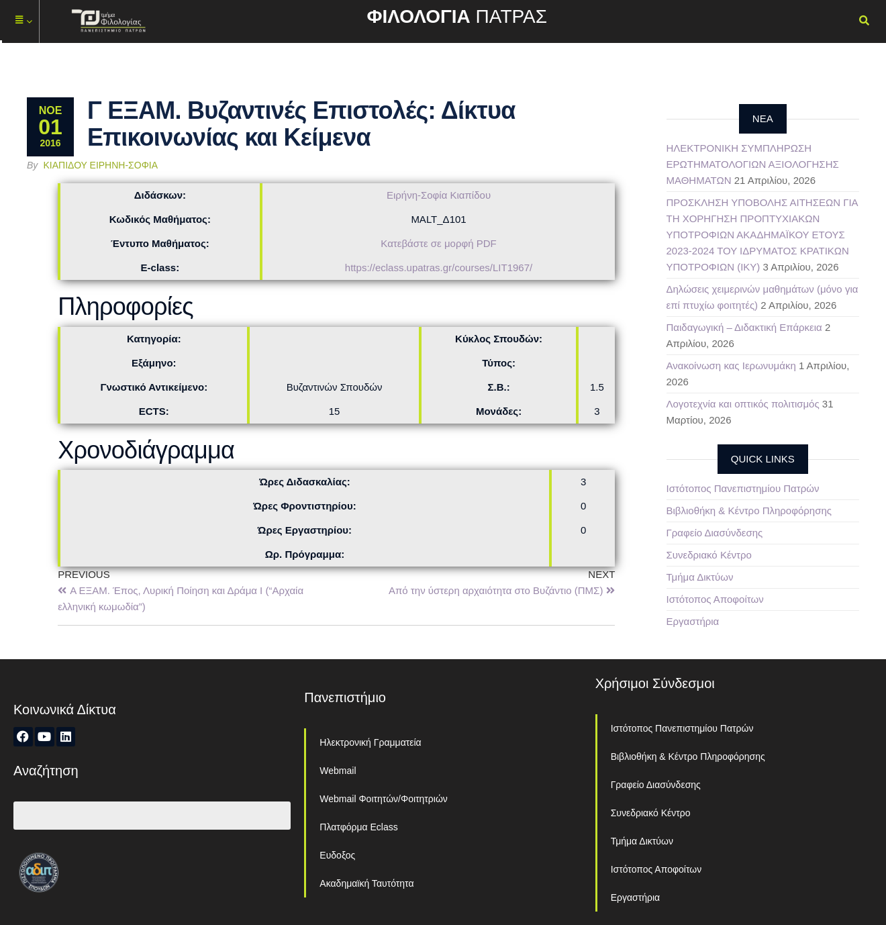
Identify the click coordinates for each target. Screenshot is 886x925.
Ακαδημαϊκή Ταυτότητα (366, 883)
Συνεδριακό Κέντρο (709, 555)
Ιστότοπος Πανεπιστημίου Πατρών (743, 488)
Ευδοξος (337, 855)
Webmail (337, 770)
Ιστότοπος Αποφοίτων (715, 599)
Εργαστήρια (693, 621)
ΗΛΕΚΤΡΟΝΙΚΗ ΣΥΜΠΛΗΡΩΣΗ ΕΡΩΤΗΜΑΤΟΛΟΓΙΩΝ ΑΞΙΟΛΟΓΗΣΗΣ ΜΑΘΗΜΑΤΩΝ (753, 164)
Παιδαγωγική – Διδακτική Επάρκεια (744, 327)
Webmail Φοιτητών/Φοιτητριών (383, 798)
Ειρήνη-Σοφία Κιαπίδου (439, 195)
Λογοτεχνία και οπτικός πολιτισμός (743, 403)
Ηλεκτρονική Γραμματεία (370, 742)
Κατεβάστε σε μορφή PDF (438, 243)
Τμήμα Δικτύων (700, 577)
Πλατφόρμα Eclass (358, 827)
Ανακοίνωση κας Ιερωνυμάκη (731, 365)
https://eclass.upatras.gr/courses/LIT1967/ (438, 267)
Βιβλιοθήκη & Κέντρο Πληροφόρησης (749, 510)
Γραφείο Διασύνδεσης (715, 532)
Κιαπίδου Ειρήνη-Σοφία (101, 165)
